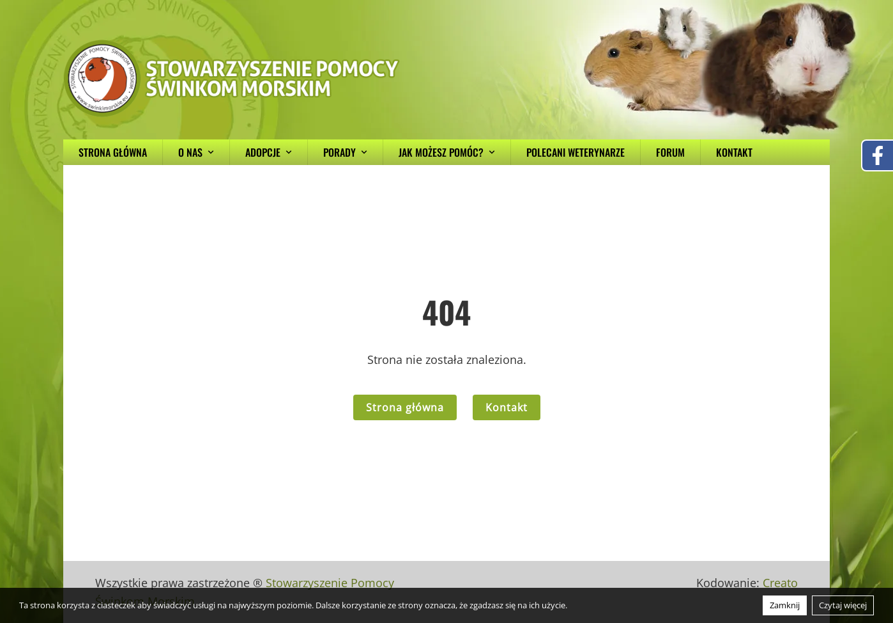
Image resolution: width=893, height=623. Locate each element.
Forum (670, 152)
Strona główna (113, 152)
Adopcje (268, 152)
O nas (196, 152)
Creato (780, 582)
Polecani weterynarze (575, 152)
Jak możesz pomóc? (447, 152)
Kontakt (734, 152)
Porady (345, 152)
